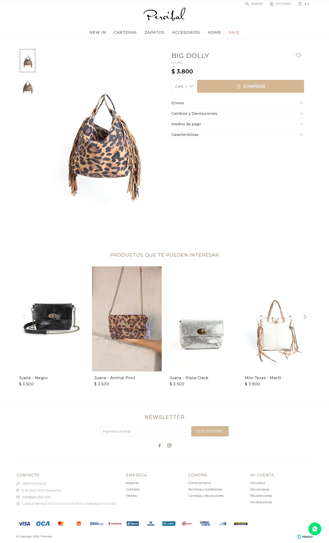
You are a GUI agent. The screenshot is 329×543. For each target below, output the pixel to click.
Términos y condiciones (205, 489)
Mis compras (259, 489)
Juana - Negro (33, 378)
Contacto (133, 489)
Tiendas (131, 496)
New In (97, 32)
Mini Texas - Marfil (263, 378)
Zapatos (154, 32)
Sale (234, 32)
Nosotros (132, 483)
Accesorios (186, 32)
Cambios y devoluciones (206, 496)
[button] (305, 316)
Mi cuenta (257, 483)
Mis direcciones (261, 496)
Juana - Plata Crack (189, 378)
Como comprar (199, 483)
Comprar (254, 86)
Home (214, 32)
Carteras (125, 32)
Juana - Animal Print (114, 378)
